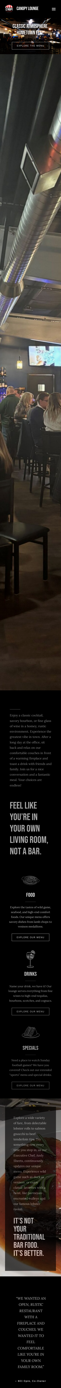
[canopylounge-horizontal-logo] (21, 6)
